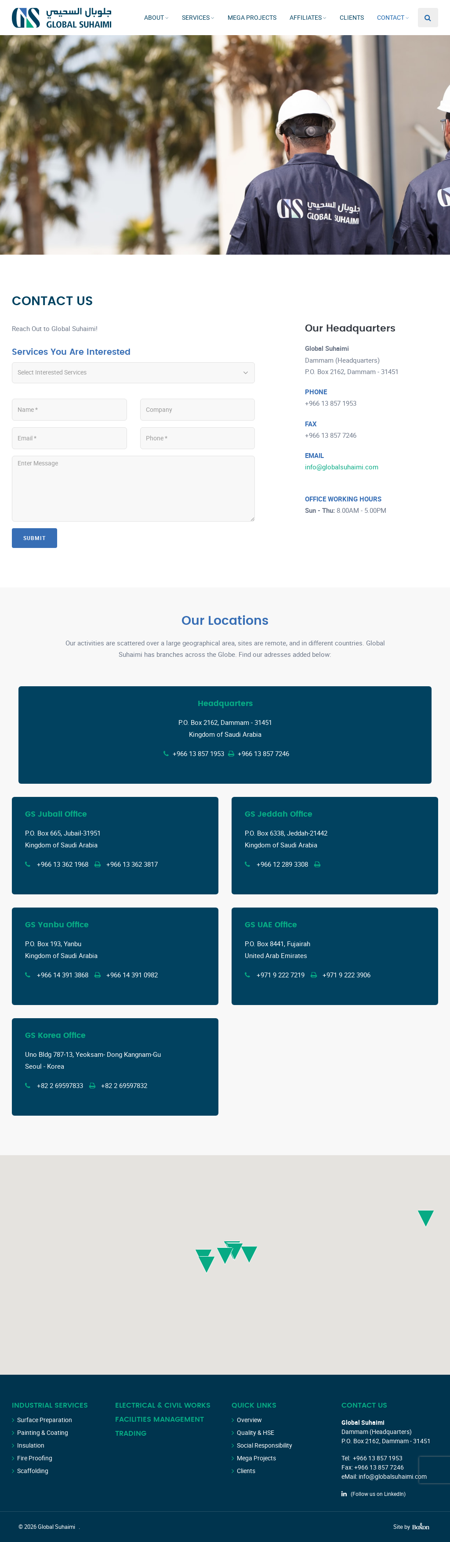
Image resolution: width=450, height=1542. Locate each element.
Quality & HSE (255, 1432)
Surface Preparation (44, 1420)
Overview (249, 1420)
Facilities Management (159, 1419)
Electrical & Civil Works (162, 1405)
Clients (352, 17)
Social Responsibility (264, 1445)
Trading (130, 1433)
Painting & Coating (42, 1432)
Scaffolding (32, 1470)
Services (196, 17)
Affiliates (306, 17)
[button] (206, 1265)
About (154, 17)
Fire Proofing (34, 1458)
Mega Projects (252, 17)
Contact (390, 17)
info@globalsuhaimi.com (341, 466)
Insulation (30, 1445)
